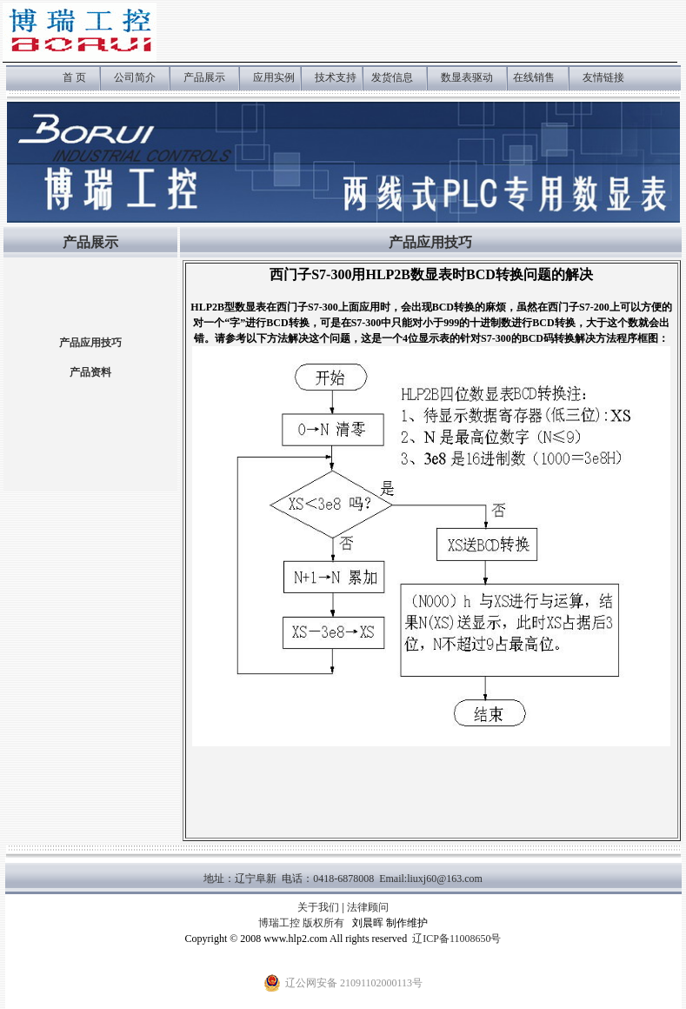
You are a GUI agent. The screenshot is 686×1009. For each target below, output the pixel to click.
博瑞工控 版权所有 (301, 923)
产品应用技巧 (90, 343)
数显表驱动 (467, 77)
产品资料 (90, 372)
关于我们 (318, 907)
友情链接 (603, 77)
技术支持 (335, 77)
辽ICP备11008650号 (456, 938)
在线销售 (534, 77)
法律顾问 (368, 907)
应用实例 (275, 77)
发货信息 (392, 77)
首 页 (74, 77)
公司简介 (135, 77)
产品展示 (204, 77)
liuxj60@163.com (445, 878)
